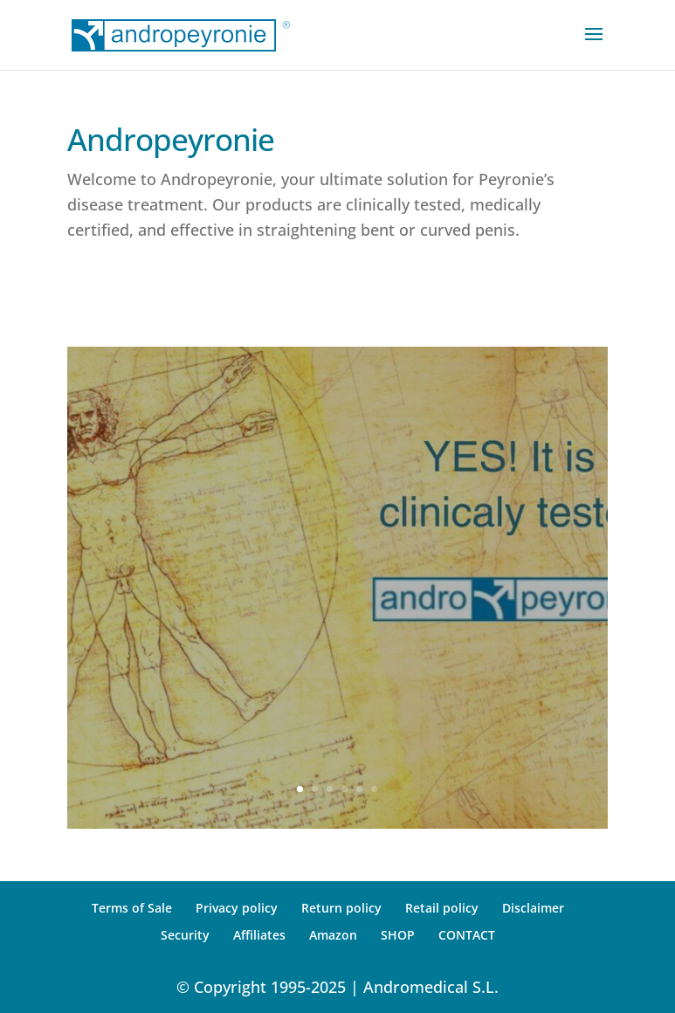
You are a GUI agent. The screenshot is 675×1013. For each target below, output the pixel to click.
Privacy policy (237, 907)
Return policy (341, 907)
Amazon (333, 935)
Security (185, 935)
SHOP (398, 935)
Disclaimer (533, 907)
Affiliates (259, 935)
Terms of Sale (132, 907)
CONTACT (466, 935)
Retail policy (442, 907)
